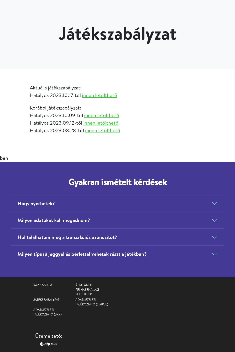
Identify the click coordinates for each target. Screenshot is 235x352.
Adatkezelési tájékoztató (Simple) (91, 302)
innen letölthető (99, 95)
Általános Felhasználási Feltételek (87, 289)
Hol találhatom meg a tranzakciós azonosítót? (67, 237)
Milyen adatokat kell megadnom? (54, 220)
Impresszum (42, 285)
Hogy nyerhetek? (36, 203)
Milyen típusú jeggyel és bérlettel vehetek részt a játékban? (82, 253)
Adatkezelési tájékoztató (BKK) (47, 312)
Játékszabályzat (46, 300)
